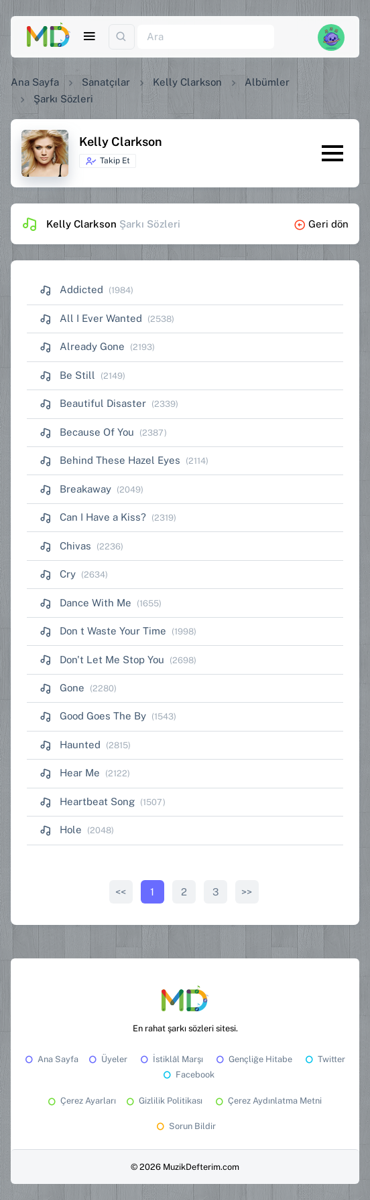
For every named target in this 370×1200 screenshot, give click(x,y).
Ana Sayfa (35, 82)
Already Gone (82, 346)
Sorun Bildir (185, 1126)
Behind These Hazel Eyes (110, 460)
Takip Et (107, 161)
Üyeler (106, 1059)
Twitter (324, 1059)
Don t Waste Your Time (103, 630)
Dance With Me (85, 602)
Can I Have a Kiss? (93, 517)
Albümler (267, 82)
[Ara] (205, 37)
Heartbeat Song (87, 801)
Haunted (70, 744)
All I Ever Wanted (91, 318)
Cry (58, 574)
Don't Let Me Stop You (102, 659)
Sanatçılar (106, 82)
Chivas (65, 545)
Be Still (67, 375)
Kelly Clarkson (187, 82)
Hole (61, 829)
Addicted (71, 289)
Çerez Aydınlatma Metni (267, 1101)
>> (246, 891)
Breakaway (75, 489)
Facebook (187, 1074)
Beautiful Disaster (93, 403)
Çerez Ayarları (81, 1101)
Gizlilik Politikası (163, 1101)
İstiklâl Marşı (170, 1059)
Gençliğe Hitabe (253, 1059)
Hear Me (70, 772)
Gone (62, 687)
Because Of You (87, 432)
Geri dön (321, 224)
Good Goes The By (93, 715)
